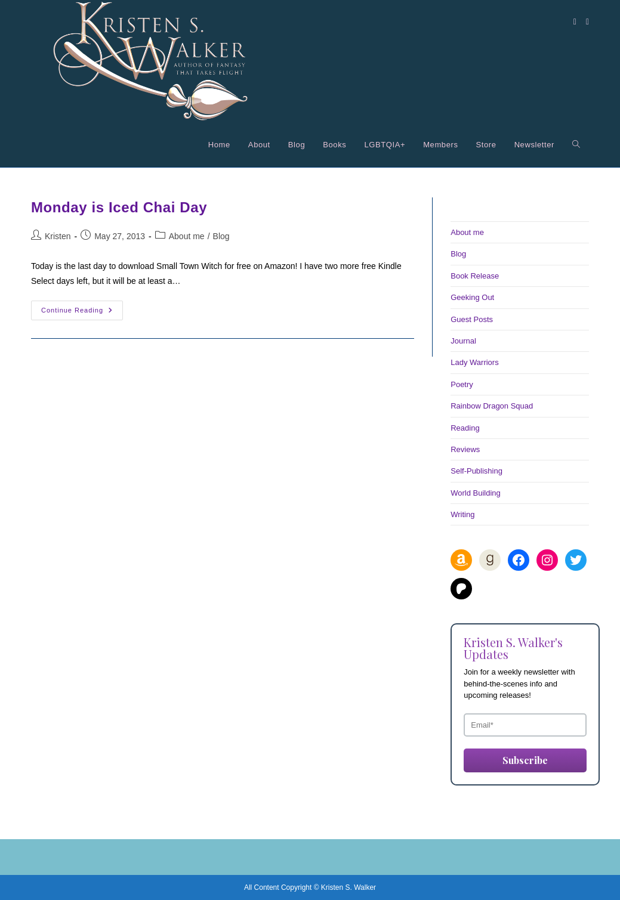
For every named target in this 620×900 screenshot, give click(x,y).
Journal (463, 340)
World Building (476, 492)
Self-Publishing (476, 470)
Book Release (475, 275)
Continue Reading (82, 313)
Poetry (462, 384)
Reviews (465, 449)
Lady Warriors (474, 362)
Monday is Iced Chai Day (119, 207)
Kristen (58, 236)
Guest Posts (472, 319)
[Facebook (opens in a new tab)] (575, 21)
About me (187, 236)
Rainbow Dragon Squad (492, 405)
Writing (462, 514)
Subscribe (525, 760)
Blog (221, 236)
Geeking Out (472, 297)
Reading (465, 427)
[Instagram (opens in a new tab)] (587, 21)
